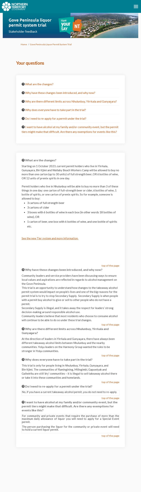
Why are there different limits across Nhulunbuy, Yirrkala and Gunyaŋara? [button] (71, 101)
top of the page (110, 265)
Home (24, 44)
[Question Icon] (23, 84)
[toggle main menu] (136, 6)
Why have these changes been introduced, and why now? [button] (60, 92)
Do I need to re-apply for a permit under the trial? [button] (55, 118)
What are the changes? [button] (39, 84)
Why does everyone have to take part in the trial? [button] (55, 110)
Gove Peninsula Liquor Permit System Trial (51, 44)
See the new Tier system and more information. (50, 238)
